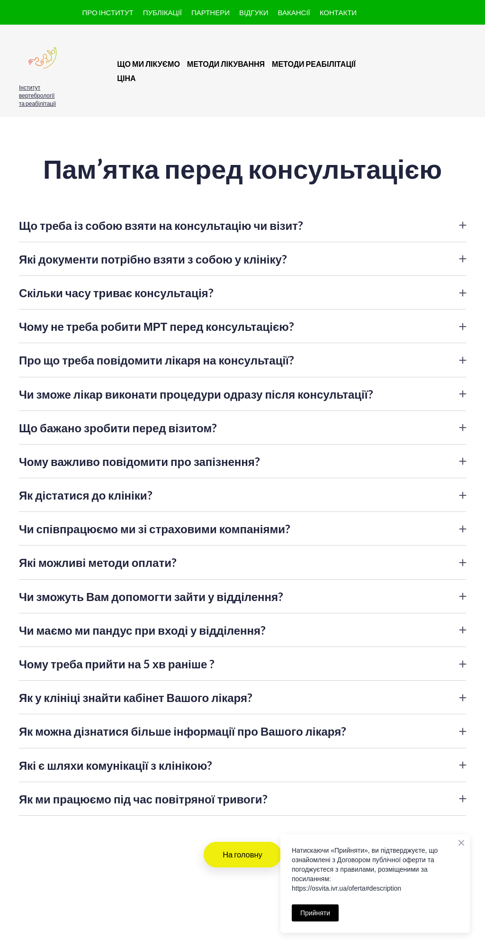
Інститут (29, 87)
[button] (107, 12)
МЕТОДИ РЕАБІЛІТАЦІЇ (314, 63)
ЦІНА (126, 77)
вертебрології (36, 95)
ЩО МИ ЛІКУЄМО (148, 63)
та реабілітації (37, 103)
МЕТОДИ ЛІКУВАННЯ (226, 63)
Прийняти (315, 913)
